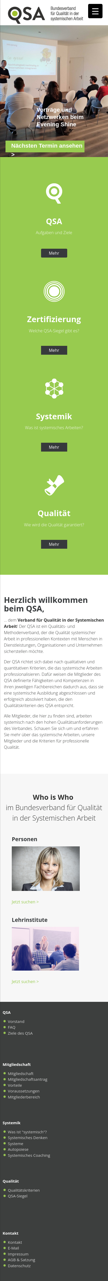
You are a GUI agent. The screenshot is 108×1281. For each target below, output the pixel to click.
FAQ (11, 1027)
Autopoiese (18, 1149)
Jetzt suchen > (25, 902)
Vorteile (15, 1085)
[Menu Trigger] (95, 11)
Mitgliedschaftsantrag (27, 1079)
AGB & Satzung (21, 1259)
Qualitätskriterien (24, 1190)
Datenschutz (19, 1265)
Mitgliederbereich (24, 1096)
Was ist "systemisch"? (27, 1131)
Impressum (18, 1254)
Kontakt (15, 1242)
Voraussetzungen (23, 1090)
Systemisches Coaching (29, 1155)
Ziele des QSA (20, 1033)
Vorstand (16, 1021)
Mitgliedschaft (20, 1073)
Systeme (15, 1143)
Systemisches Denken (27, 1137)
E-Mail (13, 1248)
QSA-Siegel (17, 1195)
